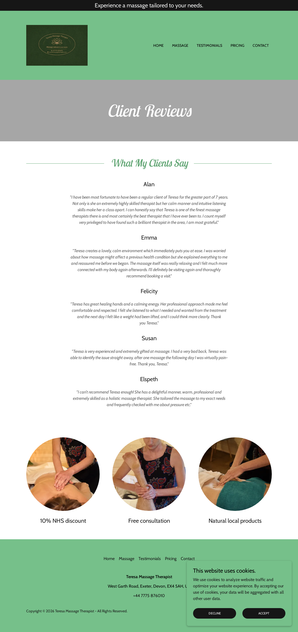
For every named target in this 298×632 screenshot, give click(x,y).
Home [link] (158, 45)
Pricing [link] (237, 45)
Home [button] (109, 558)
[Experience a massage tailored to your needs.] (149, 5)
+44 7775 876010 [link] (149, 595)
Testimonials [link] (209, 45)
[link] (57, 44)
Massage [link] (180, 45)
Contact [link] (261, 45)
